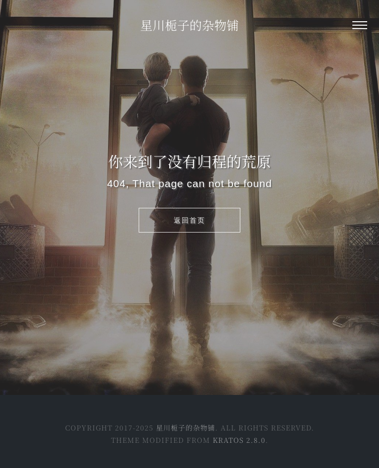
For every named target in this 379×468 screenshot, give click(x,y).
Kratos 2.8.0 (239, 440)
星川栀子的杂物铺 (189, 25)
